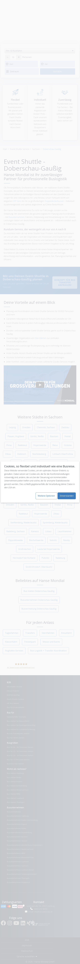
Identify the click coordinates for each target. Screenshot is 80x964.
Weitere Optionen (46, 495)
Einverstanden (67, 495)
